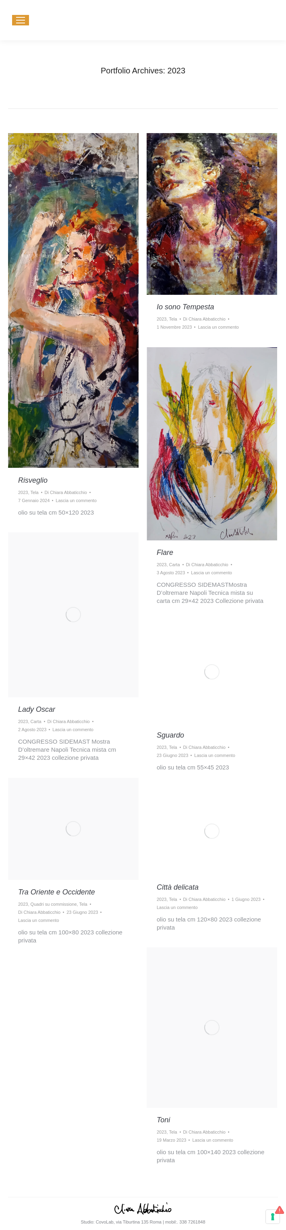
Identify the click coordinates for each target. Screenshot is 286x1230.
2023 (23, 492)
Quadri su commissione (54, 904)
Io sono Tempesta (185, 307)
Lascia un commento (76, 500)
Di (66, 492)
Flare (165, 552)
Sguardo (170, 735)
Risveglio (33, 480)
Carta (174, 564)
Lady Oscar (36, 709)
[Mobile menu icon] (20, 20)
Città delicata (178, 887)
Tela (34, 492)
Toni (163, 1120)
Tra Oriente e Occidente (56, 892)
